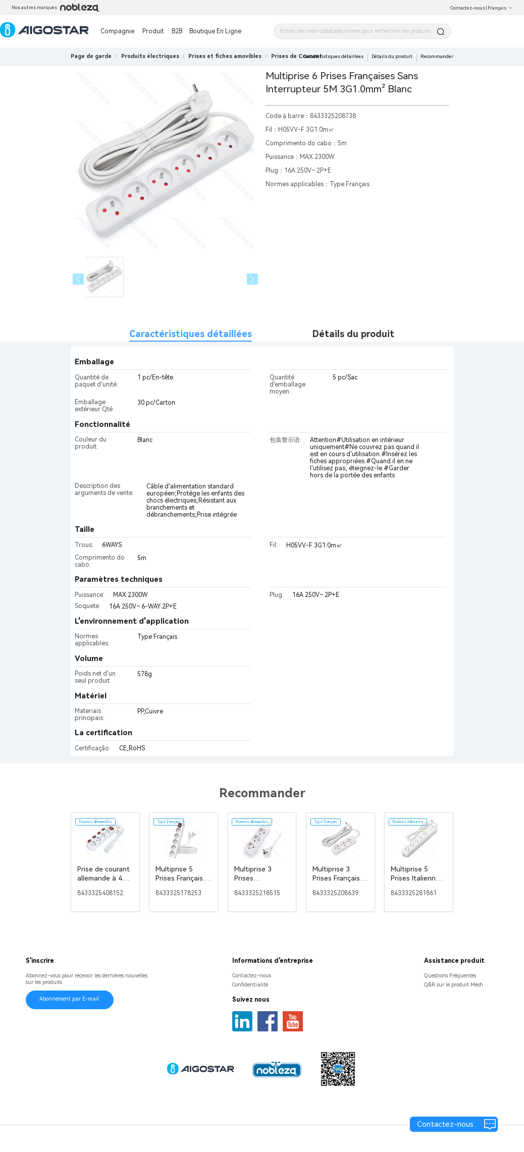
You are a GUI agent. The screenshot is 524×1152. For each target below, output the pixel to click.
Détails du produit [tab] (353, 333)
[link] (150, 56)
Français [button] (500, 8)
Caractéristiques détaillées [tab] (190, 333)
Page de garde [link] (91, 56)
